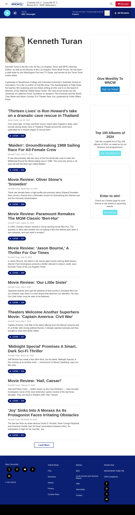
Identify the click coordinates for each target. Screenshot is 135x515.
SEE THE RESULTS (110, 153)
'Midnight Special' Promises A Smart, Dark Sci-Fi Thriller (42, 348)
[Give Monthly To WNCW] (110, 53)
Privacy (51, 489)
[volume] (15, 13)
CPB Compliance (111, 477)
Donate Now (109, 465)
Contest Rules (53, 494)
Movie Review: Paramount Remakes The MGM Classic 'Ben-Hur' (41, 216)
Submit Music (53, 465)
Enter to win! (110, 196)
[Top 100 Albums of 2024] (110, 116)
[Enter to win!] (110, 177)
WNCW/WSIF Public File (114, 471)
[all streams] (121, 13)
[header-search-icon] (111, 4)
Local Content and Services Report (87, 477)
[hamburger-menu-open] (6, 4)
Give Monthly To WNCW (110, 80)
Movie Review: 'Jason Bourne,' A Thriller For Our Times (38, 250)
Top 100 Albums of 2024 (110, 135)
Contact (79, 495)
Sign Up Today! (110, 89)
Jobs (78, 484)
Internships (80, 489)
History (51, 483)
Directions (52, 477)
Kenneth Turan (14, 154)
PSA (50, 471)
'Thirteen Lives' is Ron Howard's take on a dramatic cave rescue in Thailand (43, 113)
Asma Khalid (13, 120)
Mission (79, 465)
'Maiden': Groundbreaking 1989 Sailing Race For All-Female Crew (44, 147)
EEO (78, 471)
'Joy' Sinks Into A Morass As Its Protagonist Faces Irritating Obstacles (43, 412)
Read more (110, 212)
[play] (7, 13)
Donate (124, 4)
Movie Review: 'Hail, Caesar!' (35, 381)
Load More (43, 445)
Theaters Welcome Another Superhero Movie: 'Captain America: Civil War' (43, 314)
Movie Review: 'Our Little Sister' (37, 282)
